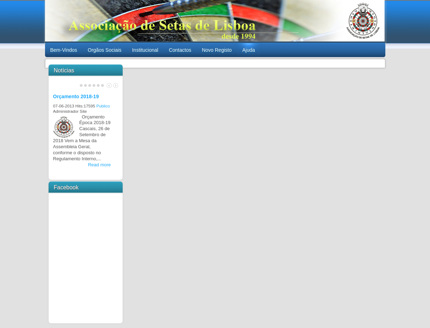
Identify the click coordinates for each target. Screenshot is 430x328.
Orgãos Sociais (105, 50)
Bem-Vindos (63, 50)
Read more (99, 164)
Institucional (145, 50)
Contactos (180, 50)
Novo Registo (216, 50)
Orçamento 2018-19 (76, 96)
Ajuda (248, 50)
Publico (103, 106)
